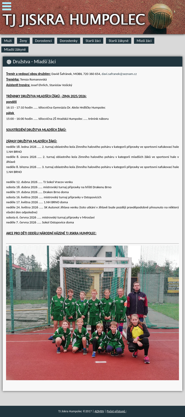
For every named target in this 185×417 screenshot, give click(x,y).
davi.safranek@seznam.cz (119, 74)
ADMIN (99, 411)
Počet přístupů (116, 411)
